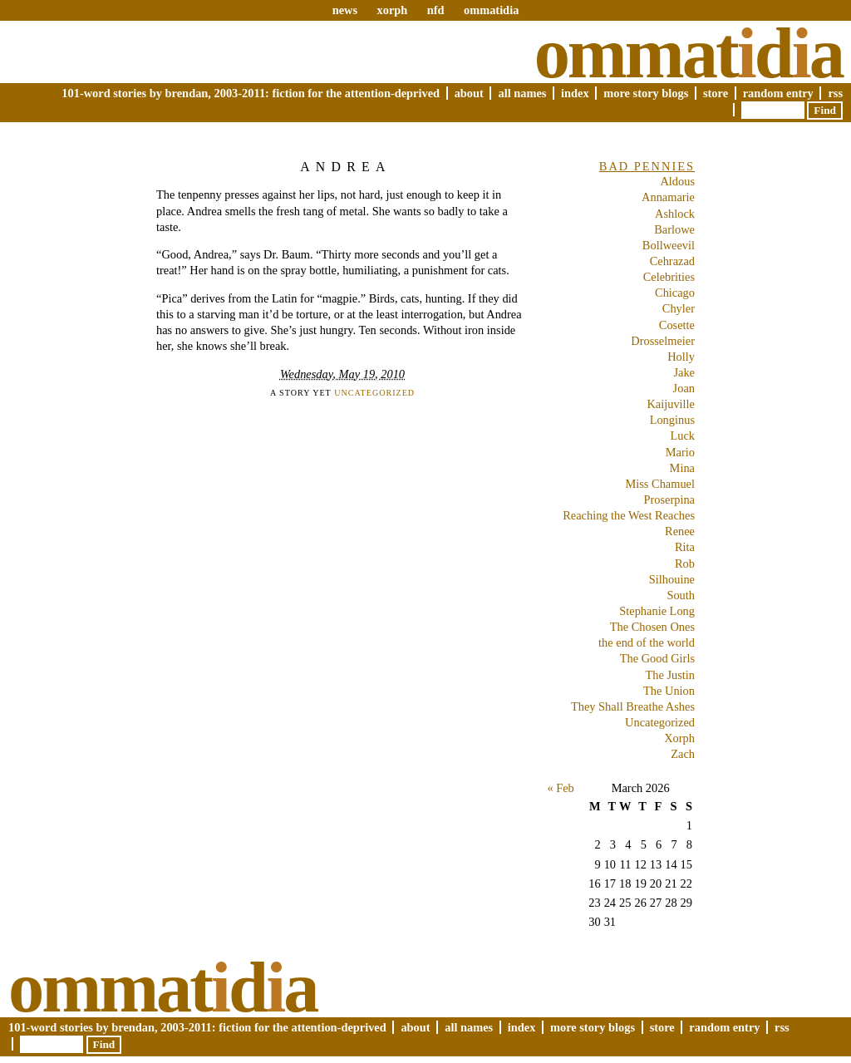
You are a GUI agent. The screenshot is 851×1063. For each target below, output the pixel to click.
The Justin (670, 675)
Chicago (675, 292)
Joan (684, 388)
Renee (680, 531)
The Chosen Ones (652, 626)
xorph (391, 10)
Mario (680, 452)
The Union (669, 690)
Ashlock (675, 213)
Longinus (672, 419)
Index (575, 93)
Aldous (677, 181)
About (469, 93)
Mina (682, 468)
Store (715, 93)
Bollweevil (668, 245)
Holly (681, 356)
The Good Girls (657, 658)
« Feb (560, 788)
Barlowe (674, 229)
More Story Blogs (645, 93)
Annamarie (668, 197)
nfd (436, 10)
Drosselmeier (663, 340)
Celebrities (669, 276)
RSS (835, 93)
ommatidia (491, 10)
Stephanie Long (657, 611)
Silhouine (672, 579)
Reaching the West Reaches (629, 515)
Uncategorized (374, 392)
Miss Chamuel (660, 483)
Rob (685, 563)
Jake (684, 372)
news (344, 10)
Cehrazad (672, 261)
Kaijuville (671, 404)
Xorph (679, 738)
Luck (682, 435)
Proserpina (669, 499)
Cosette (677, 325)
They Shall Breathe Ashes (633, 706)
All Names (522, 93)
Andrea (345, 167)
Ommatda (688, 53)
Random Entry (778, 93)
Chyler (678, 308)
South (681, 595)
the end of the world (646, 642)
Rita (685, 547)
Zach (683, 753)
